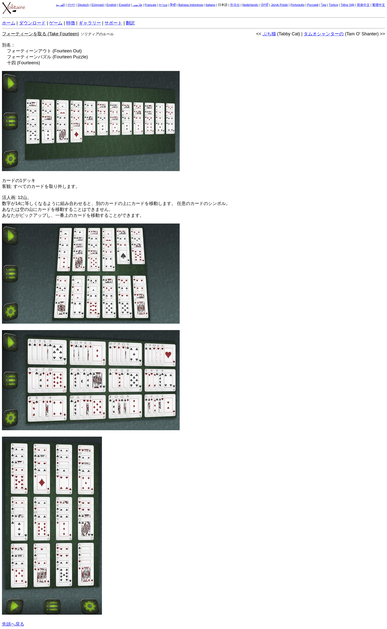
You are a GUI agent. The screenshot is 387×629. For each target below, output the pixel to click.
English (111, 5)
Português (297, 5)
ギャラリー (90, 23)
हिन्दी (173, 5)
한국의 (235, 5)
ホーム (8, 23)
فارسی (137, 5)
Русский (312, 5)
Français (150, 5)
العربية (60, 5)
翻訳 (130, 23)
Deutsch (83, 5)
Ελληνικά (98, 5)
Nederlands (250, 5)
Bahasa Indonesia (190, 5)
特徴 (70, 23)
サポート (113, 23)
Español (124, 5)
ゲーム (55, 23)
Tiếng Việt (347, 5)
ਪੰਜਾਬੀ (265, 5)
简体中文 (363, 5)
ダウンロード (32, 23)
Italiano (210, 5)
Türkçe (333, 5)
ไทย (323, 5)
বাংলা (71, 5)
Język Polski (279, 5)
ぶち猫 (269, 33)
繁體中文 (378, 5)
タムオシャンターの (324, 33)
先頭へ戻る (13, 624)
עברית (163, 5)
